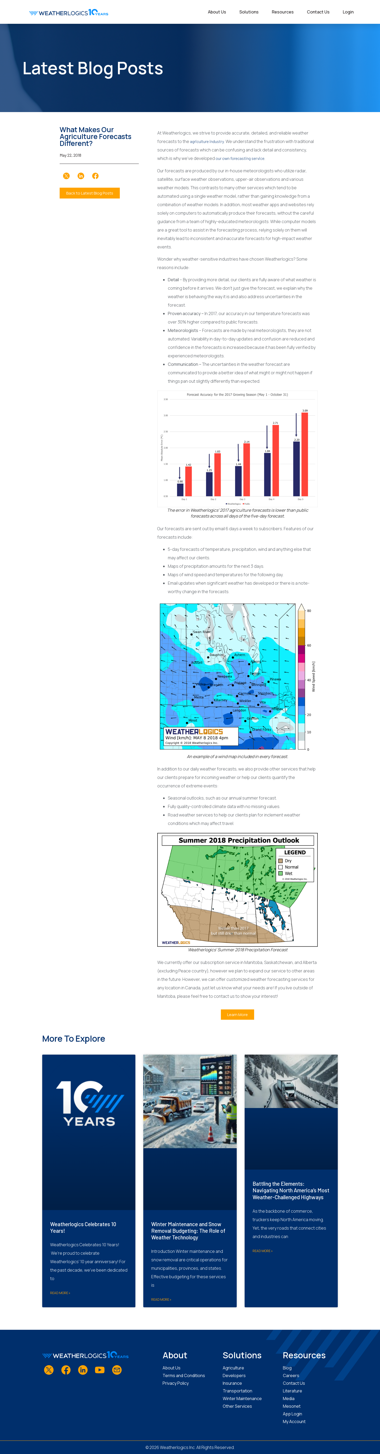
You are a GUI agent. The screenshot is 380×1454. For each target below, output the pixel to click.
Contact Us (318, 12)
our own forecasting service (240, 158)
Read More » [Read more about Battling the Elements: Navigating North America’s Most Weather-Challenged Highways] (263, 1251)
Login (348, 12)
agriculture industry (207, 141)
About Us (217, 12)
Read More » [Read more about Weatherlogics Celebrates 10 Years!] (60, 1293)
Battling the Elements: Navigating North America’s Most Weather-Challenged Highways (291, 1190)
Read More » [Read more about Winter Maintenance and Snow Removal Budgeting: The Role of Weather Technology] (161, 1299)
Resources (283, 12)
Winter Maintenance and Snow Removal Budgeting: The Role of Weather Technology (188, 1230)
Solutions (249, 12)
